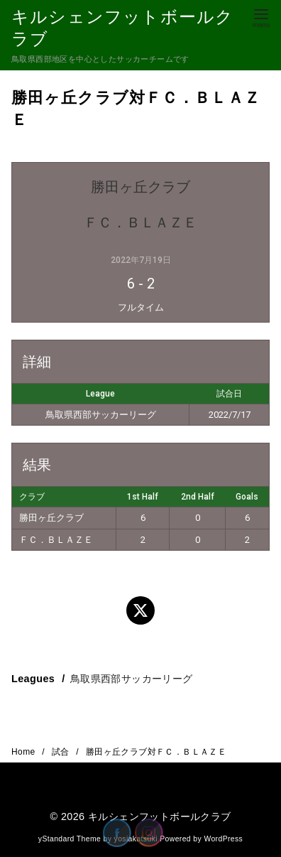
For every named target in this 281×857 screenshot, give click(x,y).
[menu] (261, 16)
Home (24, 752)
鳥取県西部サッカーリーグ (131, 678)
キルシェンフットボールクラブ (159, 816)
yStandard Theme (69, 839)
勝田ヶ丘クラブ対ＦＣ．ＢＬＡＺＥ (156, 752)
